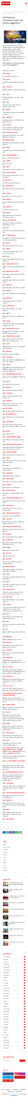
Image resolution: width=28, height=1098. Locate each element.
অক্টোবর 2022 (14, 991)
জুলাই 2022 (14, 998)
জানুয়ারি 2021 (14, 1043)
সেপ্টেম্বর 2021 (14, 1022)
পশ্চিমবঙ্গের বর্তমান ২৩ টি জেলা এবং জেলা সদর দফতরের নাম (17, 896)
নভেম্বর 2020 (14, 1048)
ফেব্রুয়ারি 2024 (14, 970)
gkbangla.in (15, 1095)
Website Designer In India (13, 1094)
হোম (3, 12)
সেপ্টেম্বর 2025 (14, 957)
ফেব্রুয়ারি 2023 (14, 988)
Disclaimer (23, 1089)
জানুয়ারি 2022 (14, 1011)
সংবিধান (5, 868)
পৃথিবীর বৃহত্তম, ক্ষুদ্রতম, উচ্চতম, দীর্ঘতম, (16, 890)
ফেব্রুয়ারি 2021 (14, 1040)
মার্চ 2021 (14, 1037)
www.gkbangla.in (6, 26)
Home (3, 1089)
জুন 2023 (14, 978)
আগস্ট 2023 (14, 975)
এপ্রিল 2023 (14, 983)
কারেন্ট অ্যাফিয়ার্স (6, 847)
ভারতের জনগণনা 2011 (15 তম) (16, 942)
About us (8, 1089)
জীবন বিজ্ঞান (5, 850)
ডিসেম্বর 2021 (14, 1014)
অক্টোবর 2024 (14, 967)
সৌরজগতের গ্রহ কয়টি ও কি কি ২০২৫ (16, 936)
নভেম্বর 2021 (14, 1017)
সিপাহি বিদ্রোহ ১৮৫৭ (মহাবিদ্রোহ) (16, 902)
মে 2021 (14, 1032)
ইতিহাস (4, 844)
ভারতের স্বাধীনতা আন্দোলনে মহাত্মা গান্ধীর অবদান (16, 923)
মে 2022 (14, 1001)
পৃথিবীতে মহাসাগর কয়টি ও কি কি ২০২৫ (16, 929)
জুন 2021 (14, 1030)
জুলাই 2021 (14, 1027)
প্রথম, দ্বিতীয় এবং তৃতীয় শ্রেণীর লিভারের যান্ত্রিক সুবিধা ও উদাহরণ (16, 883)
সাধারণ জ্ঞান (7, 12)
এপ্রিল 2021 (14, 1035)
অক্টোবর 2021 (14, 1019)
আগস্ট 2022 (14, 996)
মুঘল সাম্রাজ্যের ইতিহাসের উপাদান (16, 909)
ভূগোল (4, 860)
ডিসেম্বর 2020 (14, 1045)
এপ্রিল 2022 (14, 1004)
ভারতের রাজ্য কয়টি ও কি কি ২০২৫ (16, 916)
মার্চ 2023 (14, 985)
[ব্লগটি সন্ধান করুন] (11, 1061)
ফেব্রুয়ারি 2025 (14, 965)
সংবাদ (4, 865)
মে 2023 (14, 980)
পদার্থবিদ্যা (5, 852)
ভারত (4, 857)
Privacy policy (10, 1091)
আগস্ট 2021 (14, 1024)
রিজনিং (4, 863)
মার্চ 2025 (14, 962)
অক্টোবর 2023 (14, 972)
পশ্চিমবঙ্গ (5, 855)
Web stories (18, 1091)
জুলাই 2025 (14, 959)
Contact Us (15, 1089)
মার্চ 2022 (14, 1006)
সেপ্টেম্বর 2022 (14, 993)
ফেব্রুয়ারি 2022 (14, 1009)
